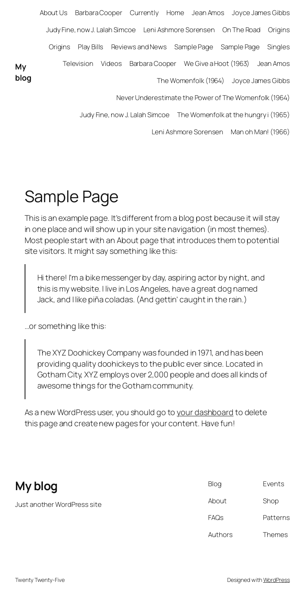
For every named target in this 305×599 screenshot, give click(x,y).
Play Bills (90, 46)
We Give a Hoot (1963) (216, 63)
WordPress (276, 580)
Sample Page (193, 46)
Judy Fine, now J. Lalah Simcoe (91, 29)
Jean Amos (208, 12)
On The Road (241, 29)
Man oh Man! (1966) (260, 131)
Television (78, 63)
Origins (279, 29)
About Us (54, 12)
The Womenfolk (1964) (190, 80)
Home (175, 12)
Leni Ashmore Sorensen (179, 29)
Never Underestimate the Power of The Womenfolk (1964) (203, 97)
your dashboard (205, 412)
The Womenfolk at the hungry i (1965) (233, 114)
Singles (278, 46)
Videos (111, 63)
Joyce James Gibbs (261, 12)
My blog (23, 72)
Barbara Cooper (98, 12)
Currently (144, 12)
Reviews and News (139, 46)
